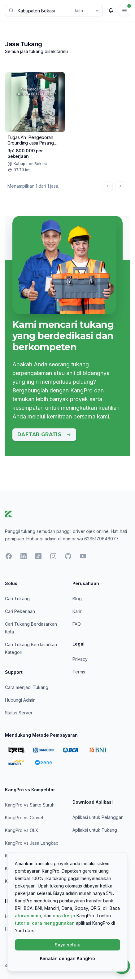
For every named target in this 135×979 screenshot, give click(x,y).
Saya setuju (68, 944)
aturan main (28, 915)
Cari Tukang (17, 598)
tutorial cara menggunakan (45, 923)
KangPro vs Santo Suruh (29, 804)
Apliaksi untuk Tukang (94, 830)
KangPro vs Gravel (24, 817)
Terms (78, 671)
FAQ (76, 624)
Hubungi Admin (20, 700)
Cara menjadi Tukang (26, 687)
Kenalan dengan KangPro (67, 958)
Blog (77, 598)
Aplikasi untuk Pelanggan (98, 817)
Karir (77, 611)
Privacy (80, 659)
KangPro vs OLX (21, 830)
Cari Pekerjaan (20, 611)
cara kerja (64, 915)
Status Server (19, 712)
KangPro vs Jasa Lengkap (32, 843)
